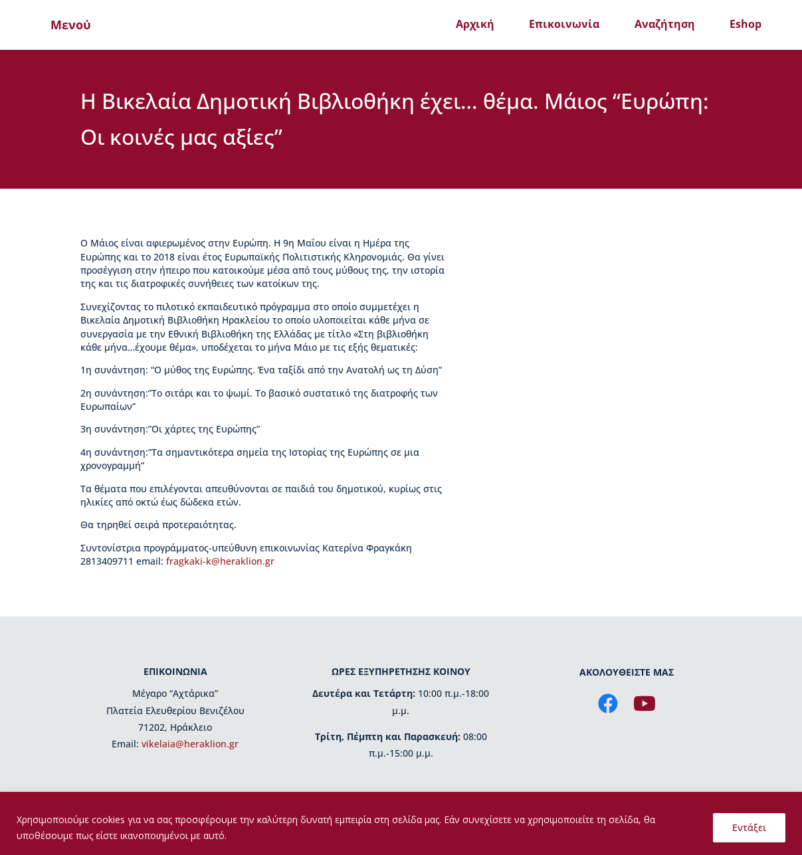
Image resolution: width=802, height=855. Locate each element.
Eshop (745, 24)
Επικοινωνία (564, 24)
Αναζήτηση (665, 24)
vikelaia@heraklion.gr (190, 743)
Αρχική (475, 24)
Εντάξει (749, 827)
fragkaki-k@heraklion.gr (220, 561)
